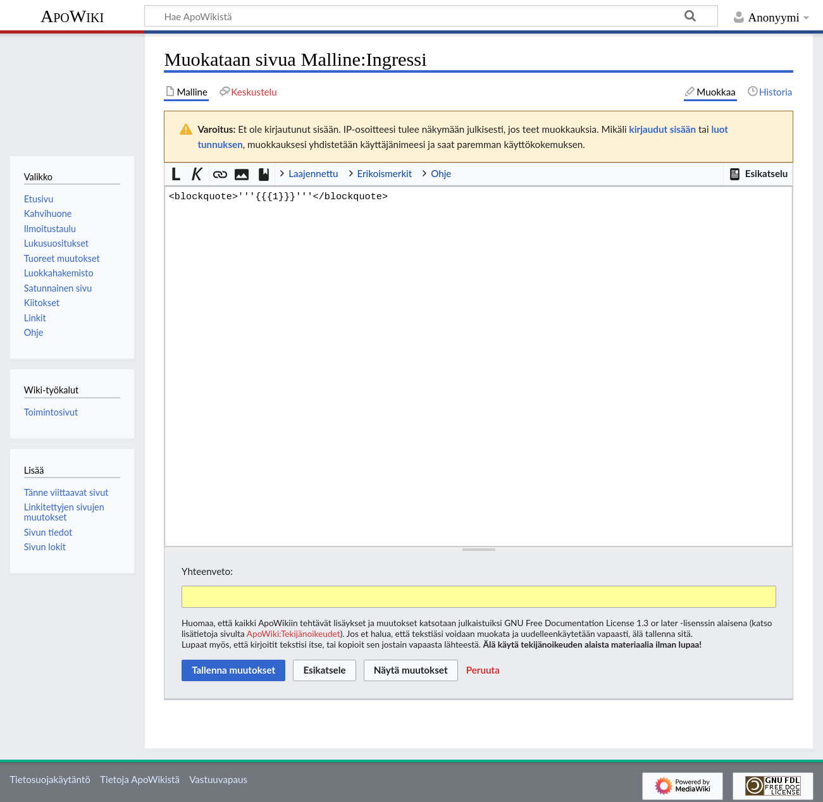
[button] (758, 174)
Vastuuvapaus (218, 779)
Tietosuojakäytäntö (49, 779)
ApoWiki (72, 16)
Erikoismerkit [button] (384, 173)
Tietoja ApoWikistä (140, 779)
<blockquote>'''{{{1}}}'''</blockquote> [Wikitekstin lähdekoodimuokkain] (478, 366)
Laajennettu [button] (313, 173)
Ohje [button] (441, 173)
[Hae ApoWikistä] (431, 16)
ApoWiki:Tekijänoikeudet (293, 633)
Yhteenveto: (207, 571)
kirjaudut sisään (662, 129)
